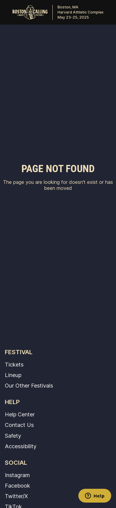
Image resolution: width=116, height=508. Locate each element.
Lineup (13, 375)
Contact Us (19, 424)
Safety (13, 435)
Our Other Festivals (29, 385)
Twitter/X (16, 496)
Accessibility (20, 446)
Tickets (14, 364)
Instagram (17, 475)
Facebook (17, 485)
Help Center (20, 414)
